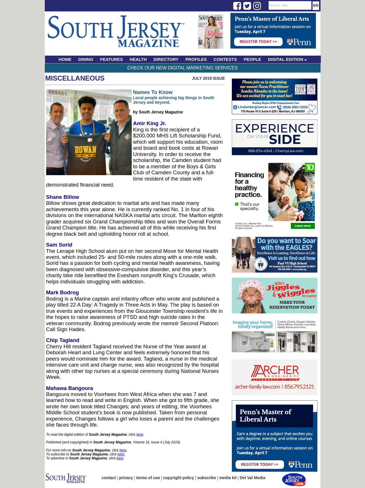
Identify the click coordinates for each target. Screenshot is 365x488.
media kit (228, 477)
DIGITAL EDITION (287, 59)
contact (109, 477)
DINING (86, 59)
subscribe (206, 477)
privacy (126, 477)
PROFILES (196, 59)
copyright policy (178, 477)
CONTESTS (225, 59)
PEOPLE (252, 59)
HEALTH (138, 59)
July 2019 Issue (208, 78)
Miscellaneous (75, 78)
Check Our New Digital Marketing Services (182, 67)
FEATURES (111, 59)
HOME (65, 59)
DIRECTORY (166, 59)
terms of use (148, 477)
